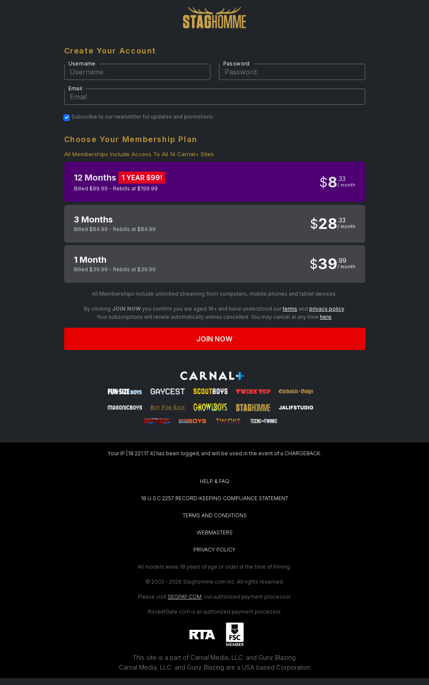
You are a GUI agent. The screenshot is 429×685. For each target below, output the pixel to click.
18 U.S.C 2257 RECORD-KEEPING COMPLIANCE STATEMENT (214, 498)
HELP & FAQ (214, 481)
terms (290, 308)
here (325, 317)
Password (236, 63)
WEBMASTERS (215, 532)
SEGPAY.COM (184, 596)
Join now (214, 339)
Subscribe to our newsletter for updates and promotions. (142, 116)
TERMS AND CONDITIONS (215, 515)
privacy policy (326, 308)
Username (82, 63)
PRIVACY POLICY (214, 549)
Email (75, 88)
